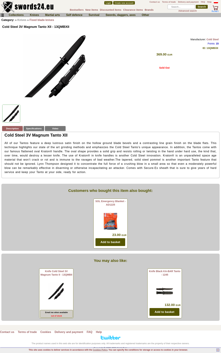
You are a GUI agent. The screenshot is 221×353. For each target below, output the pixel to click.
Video (55, 128)
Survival (94, 14)
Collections (16, 14)
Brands (149, 9)
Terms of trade (169, 2)
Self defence (74, 14)
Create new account (124, 3)
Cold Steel (212, 39)
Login (108, 3)
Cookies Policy (100, 350)
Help (209, 2)
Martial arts (52, 14)
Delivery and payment (188, 2)
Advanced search (187, 11)
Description (12, 128)
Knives (34, 14)
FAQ (203, 2)
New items (91, 9)
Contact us (155, 2)
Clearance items (133, 9)
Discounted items (110, 9)
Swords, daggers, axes (121, 14)
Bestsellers (77, 9)
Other (145, 14)
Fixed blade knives (42, 19)
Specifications (34, 128)
